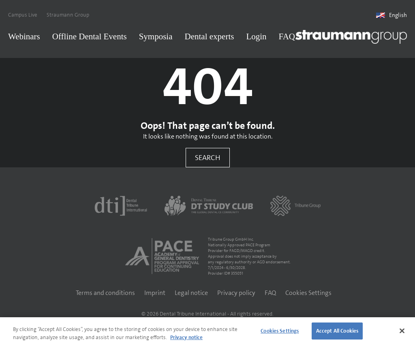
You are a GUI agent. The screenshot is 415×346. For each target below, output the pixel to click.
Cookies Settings (308, 292)
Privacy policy (236, 292)
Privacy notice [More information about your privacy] (186, 337)
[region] (207, 331)
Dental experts (209, 36)
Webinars (24, 36)
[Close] (402, 331)
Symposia (156, 36)
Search (207, 157)
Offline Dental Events (89, 36)
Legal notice (191, 292)
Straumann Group (68, 14)
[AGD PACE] (162, 256)
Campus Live (22, 14)
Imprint (154, 292)
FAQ (287, 36)
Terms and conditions (105, 292)
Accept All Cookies (337, 330)
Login (256, 36)
